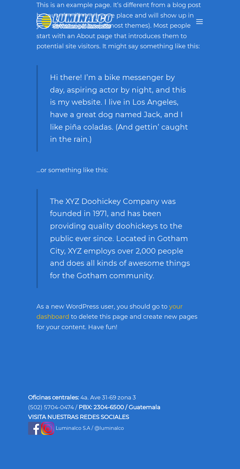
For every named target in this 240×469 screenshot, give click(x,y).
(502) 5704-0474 (51, 407)
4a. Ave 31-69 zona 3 (108, 397)
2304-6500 (109, 407)
